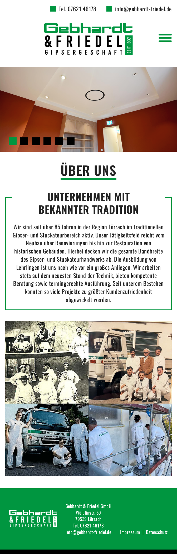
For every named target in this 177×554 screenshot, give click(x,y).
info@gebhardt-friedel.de (143, 8)
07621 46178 (92, 525)
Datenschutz (157, 532)
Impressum (130, 532)
